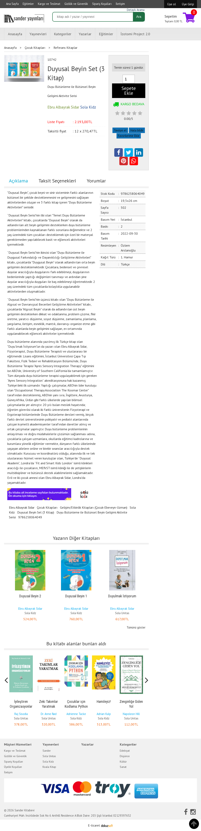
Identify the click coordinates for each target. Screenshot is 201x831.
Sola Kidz (30, 613)
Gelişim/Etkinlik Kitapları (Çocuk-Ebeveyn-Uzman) (93, 507)
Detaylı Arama (135, 10)
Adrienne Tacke (76, 714)
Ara (138, 16)
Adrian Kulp (104, 714)
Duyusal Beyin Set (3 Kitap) (35, 512)
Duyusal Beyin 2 (30, 596)
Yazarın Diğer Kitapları (76, 538)
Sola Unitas (122, 613)
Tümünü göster (136, 627)
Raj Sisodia (21, 714)
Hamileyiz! (104, 702)
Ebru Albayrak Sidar (21, 507)
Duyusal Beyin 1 (76, 596)
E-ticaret (94, 825)
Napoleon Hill (131, 714)
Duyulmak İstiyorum (122, 596)
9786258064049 (30, 517)
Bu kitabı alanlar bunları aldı (76, 643)
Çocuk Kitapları (47, 507)
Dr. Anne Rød (49, 714)
